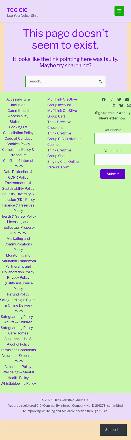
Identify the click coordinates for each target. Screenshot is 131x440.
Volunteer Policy (18, 367)
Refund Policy (18, 294)
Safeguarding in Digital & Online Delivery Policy (18, 305)
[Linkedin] (113, 105)
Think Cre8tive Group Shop (59, 152)
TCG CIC (17, 10)
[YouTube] (127, 100)
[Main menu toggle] (119, 11)
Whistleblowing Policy (18, 383)
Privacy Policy (18, 277)
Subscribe (113, 430)
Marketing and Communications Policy (18, 244)
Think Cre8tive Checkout (59, 124)
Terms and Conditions (18, 350)
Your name (113, 136)
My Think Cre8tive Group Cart (62, 113)
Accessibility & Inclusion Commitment (18, 105)
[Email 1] (129, 105)
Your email (113, 157)
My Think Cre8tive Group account (62, 102)
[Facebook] (104, 100)
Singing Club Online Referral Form (63, 163)
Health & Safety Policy (18, 216)
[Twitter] (119, 100)
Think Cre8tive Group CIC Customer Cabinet (62, 138)
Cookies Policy (18, 144)
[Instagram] (111, 100)
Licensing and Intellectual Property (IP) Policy (18, 227)
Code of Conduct (18, 138)
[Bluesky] (121, 105)
